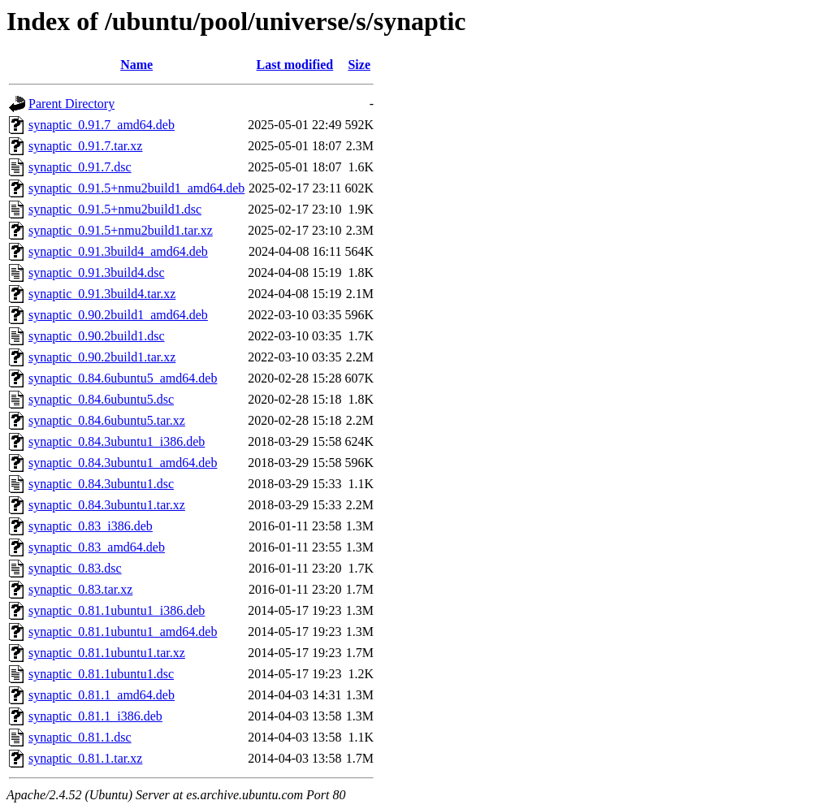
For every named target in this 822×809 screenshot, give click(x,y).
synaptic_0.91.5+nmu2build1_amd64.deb (136, 188)
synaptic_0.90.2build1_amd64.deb (118, 315)
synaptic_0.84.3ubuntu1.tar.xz (106, 505)
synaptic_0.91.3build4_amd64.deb (118, 251)
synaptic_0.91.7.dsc (80, 167)
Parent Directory (71, 103)
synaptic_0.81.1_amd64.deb (101, 695)
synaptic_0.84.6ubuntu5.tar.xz (106, 420)
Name (136, 64)
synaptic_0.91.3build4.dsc (96, 272)
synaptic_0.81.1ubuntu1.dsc (101, 674)
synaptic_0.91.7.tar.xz (85, 146)
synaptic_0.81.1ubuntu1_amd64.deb (122, 631)
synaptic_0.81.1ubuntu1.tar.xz (106, 653)
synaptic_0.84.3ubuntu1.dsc (101, 484)
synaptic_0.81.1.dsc (80, 737)
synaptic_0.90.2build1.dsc (96, 336)
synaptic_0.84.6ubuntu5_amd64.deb (122, 378)
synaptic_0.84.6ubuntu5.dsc (101, 399)
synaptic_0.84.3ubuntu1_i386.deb (116, 441)
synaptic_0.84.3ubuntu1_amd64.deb (122, 462)
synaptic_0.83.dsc (75, 568)
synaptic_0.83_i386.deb (90, 526)
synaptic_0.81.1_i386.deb (95, 716)
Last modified (295, 64)
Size (359, 64)
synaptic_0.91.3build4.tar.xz (101, 294)
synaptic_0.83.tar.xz (80, 589)
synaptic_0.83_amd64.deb (96, 547)
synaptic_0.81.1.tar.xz (85, 758)
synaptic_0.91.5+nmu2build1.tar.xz (120, 230)
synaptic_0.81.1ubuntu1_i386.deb (116, 610)
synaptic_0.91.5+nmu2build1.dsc (114, 209)
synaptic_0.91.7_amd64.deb (101, 125)
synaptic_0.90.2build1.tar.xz (101, 357)
